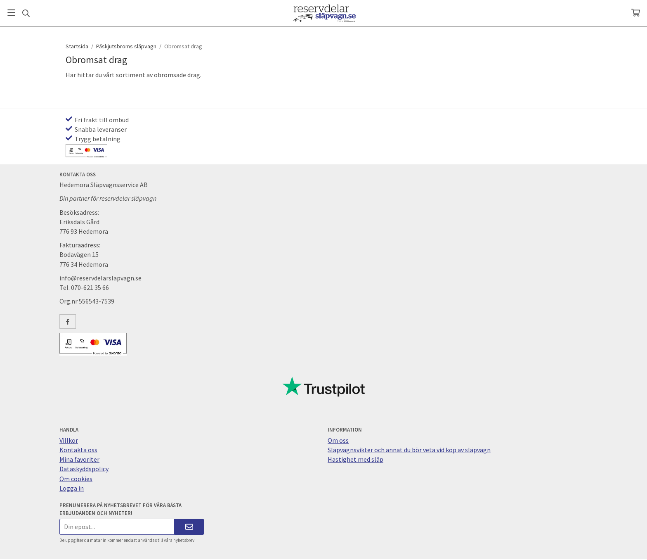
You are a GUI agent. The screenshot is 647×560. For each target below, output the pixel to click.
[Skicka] (189, 527)
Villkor (68, 440)
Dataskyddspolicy (84, 469)
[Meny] (11, 12)
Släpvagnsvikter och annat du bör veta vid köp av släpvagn (409, 450)
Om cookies (75, 479)
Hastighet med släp (355, 459)
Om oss (338, 440)
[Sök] (26, 13)
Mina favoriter (79, 459)
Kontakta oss (78, 450)
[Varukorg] (635, 12)
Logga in (71, 488)
